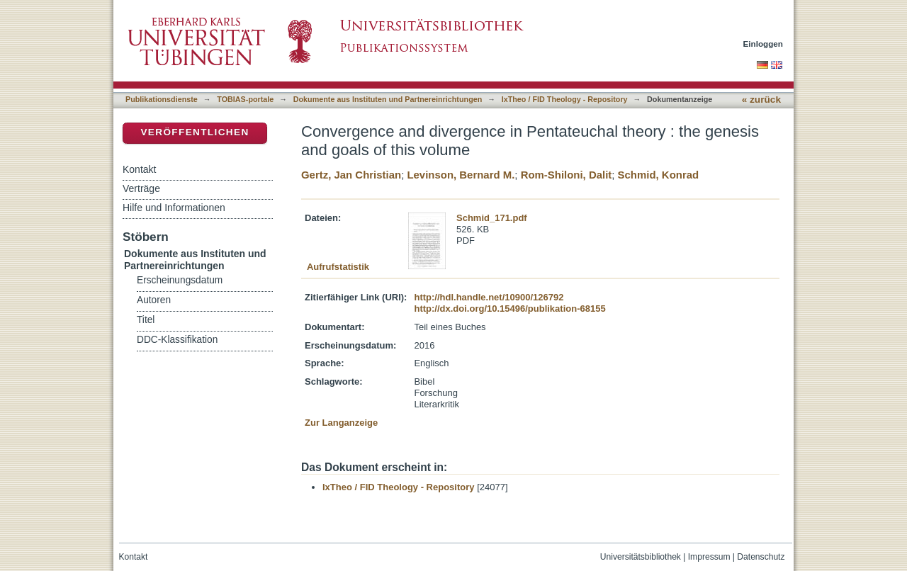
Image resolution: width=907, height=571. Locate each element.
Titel (145, 320)
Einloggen (763, 43)
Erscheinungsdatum (179, 280)
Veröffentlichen (194, 132)
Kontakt (139, 169)
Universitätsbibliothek (640, 557)
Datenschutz (760, 557)
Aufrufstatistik (338, 266)
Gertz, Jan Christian (351, 175)
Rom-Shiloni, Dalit (566, 175)
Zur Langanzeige (341, 422)
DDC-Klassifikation (177, 339)
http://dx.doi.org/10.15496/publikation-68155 (509, 308)
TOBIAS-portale (245, 99)
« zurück (761, 99)
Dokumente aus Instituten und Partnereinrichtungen (388, 99)
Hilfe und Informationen (174, 207)
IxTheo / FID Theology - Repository (565, 99)
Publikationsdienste (161, 99)
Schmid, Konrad (658, 175)
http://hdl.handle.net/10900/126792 (488, 297)
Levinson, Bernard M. (460, 175)
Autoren (154, 300)
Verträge (141, 188)
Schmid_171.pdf (491, 218)
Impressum (709, 557)
